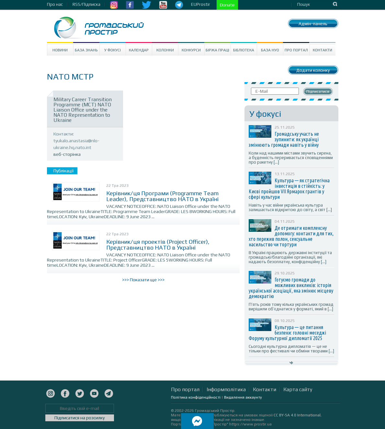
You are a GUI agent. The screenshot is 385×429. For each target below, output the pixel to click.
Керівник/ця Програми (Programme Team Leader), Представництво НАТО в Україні (162, 196)
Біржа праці (217, 50)
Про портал (296, 50)
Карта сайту (297, 389)
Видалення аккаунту (243, 397)
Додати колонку (313, 70)
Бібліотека (243, 50)
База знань (86, 50)
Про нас (55, 4)
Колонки (165, 50)
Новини (60, 50)
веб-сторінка (67, 154)
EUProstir (200, 4)
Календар (139, 50)
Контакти (322, 50)
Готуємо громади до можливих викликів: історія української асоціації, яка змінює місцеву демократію (291, 288)
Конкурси (191, 50)
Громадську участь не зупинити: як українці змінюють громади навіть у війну (284, 139)
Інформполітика (226, 389)
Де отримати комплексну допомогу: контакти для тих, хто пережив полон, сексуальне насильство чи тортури (291, 236)
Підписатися (317, 91)
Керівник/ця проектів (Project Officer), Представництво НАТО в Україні (157, 244)
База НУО (270, 50)
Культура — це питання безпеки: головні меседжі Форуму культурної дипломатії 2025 (287, 332)
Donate (227, 4)
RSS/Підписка (86, 4)
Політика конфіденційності (196, 397)
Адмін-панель (313, 23)
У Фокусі (112, 50)
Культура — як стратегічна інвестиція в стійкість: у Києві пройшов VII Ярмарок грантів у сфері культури (289, 188)
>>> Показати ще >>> (143, 279)
